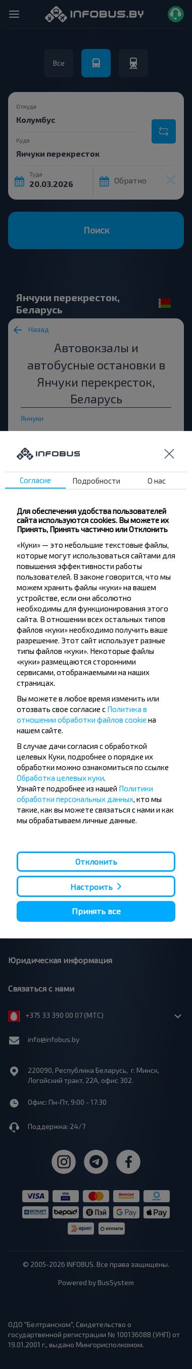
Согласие (35, 480)
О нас (157, 480)
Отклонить (96, 861)
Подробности (96, 480)
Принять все (96, 911)
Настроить (91, 886)
